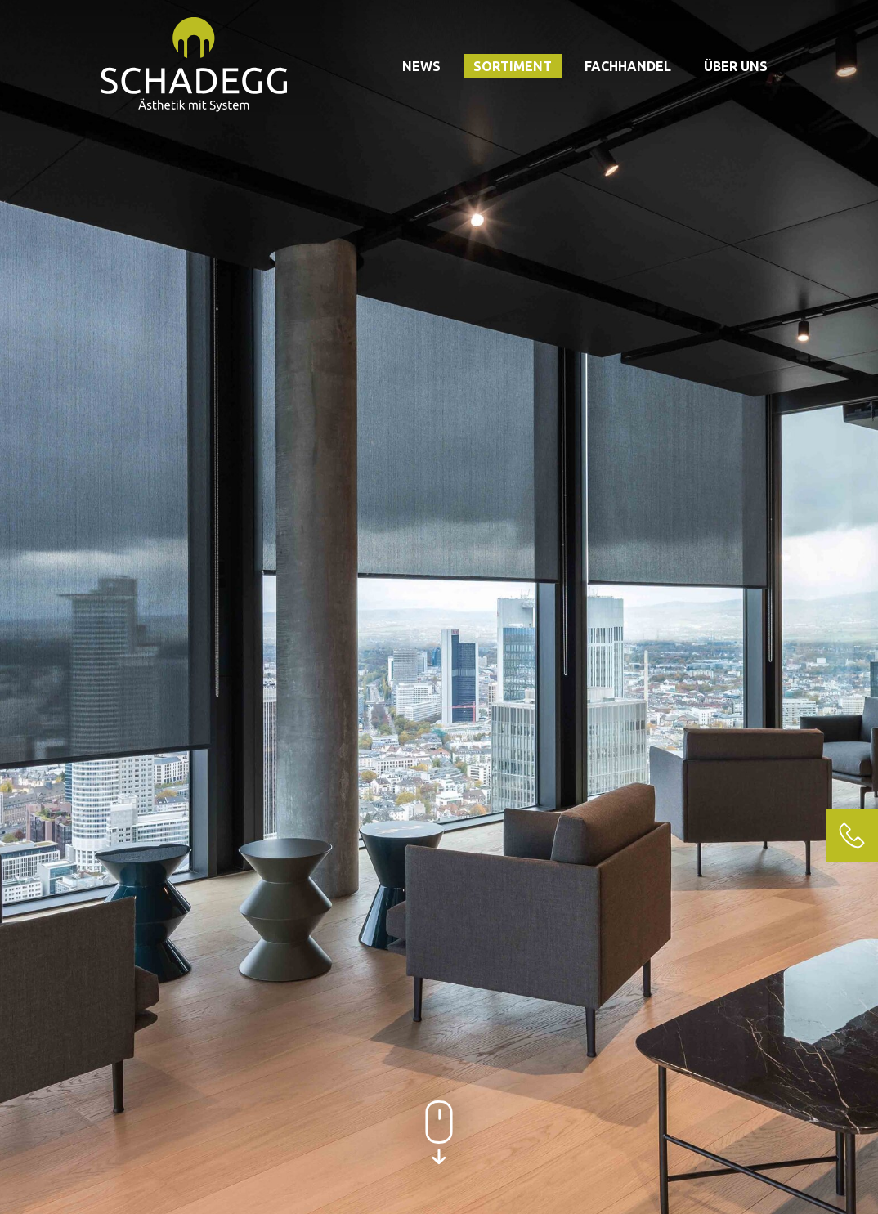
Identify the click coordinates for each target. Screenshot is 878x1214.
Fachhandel (628, 66)
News (421, 66)
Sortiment (512, 66)
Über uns (736, 66)
